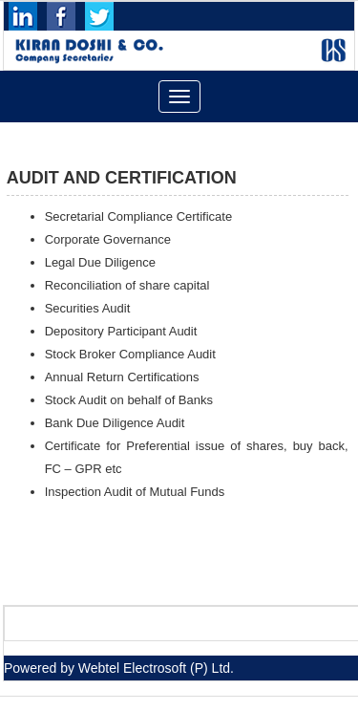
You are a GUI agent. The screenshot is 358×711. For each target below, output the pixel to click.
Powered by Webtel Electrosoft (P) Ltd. (119, 668)
